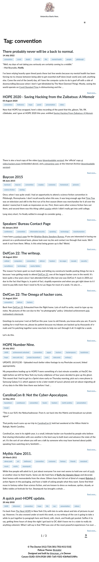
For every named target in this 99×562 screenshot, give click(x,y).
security (84, 261)
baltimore (27, 461)
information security (37, 232)
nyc (54, 506)
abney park (8, 461)
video (62, 105)
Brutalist (57, 550)
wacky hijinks (35, 266)
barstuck (7, 185)
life (46, 59)
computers (18, 261)
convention (8, 59)
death (28, 59)
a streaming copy (51, 163)
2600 (6, 352)
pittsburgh (80, 59)
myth (92, 471)
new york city (17, 357)
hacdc (45, 403)
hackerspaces (71, 352)
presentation (50, 105)
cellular (6, 261)
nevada (73, 261)
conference (8, 232)
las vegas (63, 261)
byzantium (8, 403)
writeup (68, 357)
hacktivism (84, 352)
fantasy (63, 461)
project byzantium (33, 357)
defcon (42, 261)
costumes (52, 185)
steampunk (27, 466)
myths (15, 466)
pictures (76, 185)
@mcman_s (55, 553)
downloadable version (53, 160)
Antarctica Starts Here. (49, 16)
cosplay (41, 185)
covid (19, 59)
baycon (17, 185)
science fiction (9, 190)
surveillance (8, 266)
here (40, 160)
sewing (22, 190)
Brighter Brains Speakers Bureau (49, 236)
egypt (49, 352)
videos (77, 506)
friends (37, 59)
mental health (57, 59)
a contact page (20, 236)
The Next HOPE (23, 511)
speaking (53, 232)
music (6, 466)
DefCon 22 (43, 274)
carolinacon (21, 403)
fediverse (20, 105)
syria (46, 357)
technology (65, 232)
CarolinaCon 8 (44, 423)
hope (30, 105)
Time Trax (90, 198)
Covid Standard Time (29, 87)
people (69, 59)
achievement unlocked (21, 352)
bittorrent (16, 506)
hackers (52, 261)
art (18, 461)
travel (6, 408)
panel (39, 105)
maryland (83, 461)
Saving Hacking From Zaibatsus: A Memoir (73, 113)
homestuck (64, 185)
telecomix (56, 357)
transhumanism (79, 232)
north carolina (67, 403)
